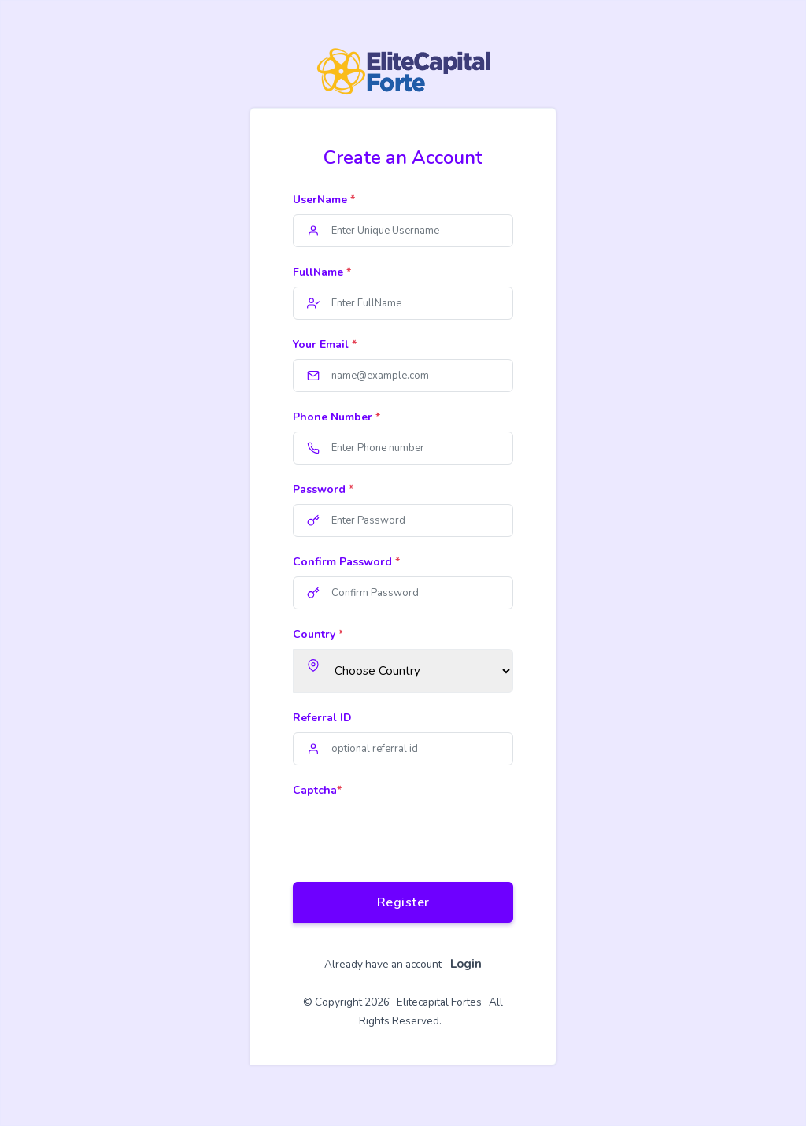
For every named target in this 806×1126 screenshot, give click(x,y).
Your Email (325, 344)
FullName (322, 272)
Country (318, 634)
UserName (324, 199)
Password (323, 489)
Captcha (317, 790)
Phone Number (336, 416)
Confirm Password (346, 561)
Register (403, 902)
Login (466, 964)
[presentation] (412, 835)
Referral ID (322, 717)
